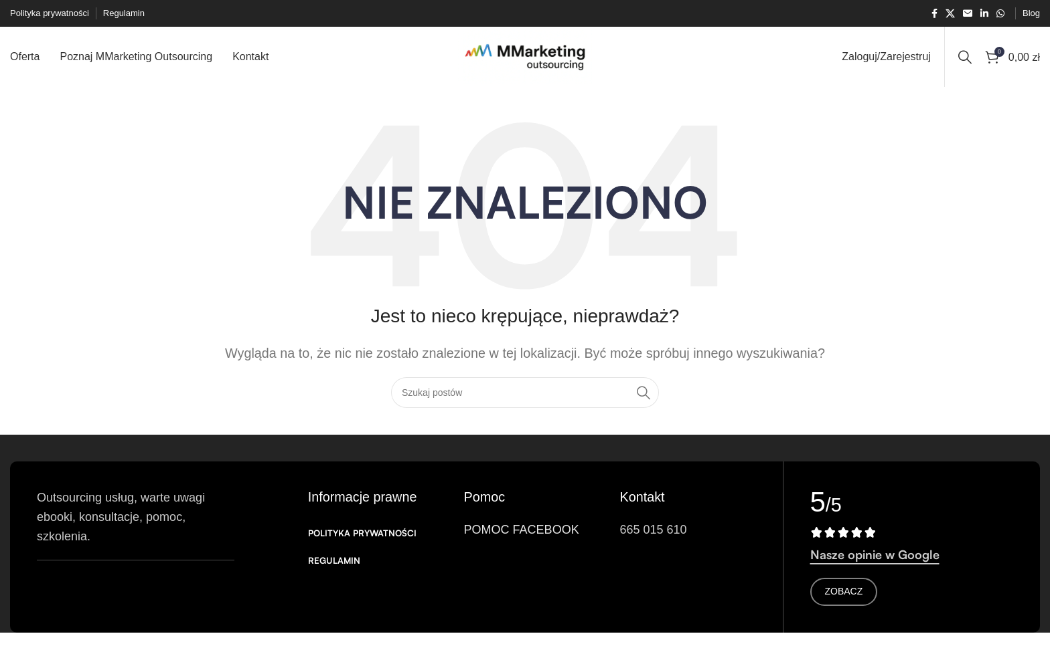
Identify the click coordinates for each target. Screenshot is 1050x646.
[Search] (965, 56)
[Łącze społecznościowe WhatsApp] (1000, 14)
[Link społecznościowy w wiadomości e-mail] (967, 14)
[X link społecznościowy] (950, 14)
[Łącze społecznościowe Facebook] (934, 14)
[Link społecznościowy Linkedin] (984, 14)
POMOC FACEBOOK (521, 529)
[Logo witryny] (525, 56)
